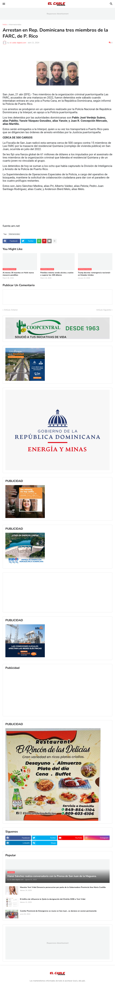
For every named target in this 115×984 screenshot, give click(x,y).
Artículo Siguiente (103, 310)
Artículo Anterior (11, 310)
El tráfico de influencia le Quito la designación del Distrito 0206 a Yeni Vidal (52, 899)
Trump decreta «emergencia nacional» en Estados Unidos (94, 274)
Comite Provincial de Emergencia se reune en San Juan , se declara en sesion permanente (58, 911)
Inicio (5, 25)
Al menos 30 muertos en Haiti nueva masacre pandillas (18, 274)
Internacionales (15, 25)
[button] (3, 4)
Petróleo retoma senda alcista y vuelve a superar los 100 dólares (56, 274)
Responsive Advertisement (57, 13)
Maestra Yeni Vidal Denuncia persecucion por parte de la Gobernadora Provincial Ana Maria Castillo (63, 887)
